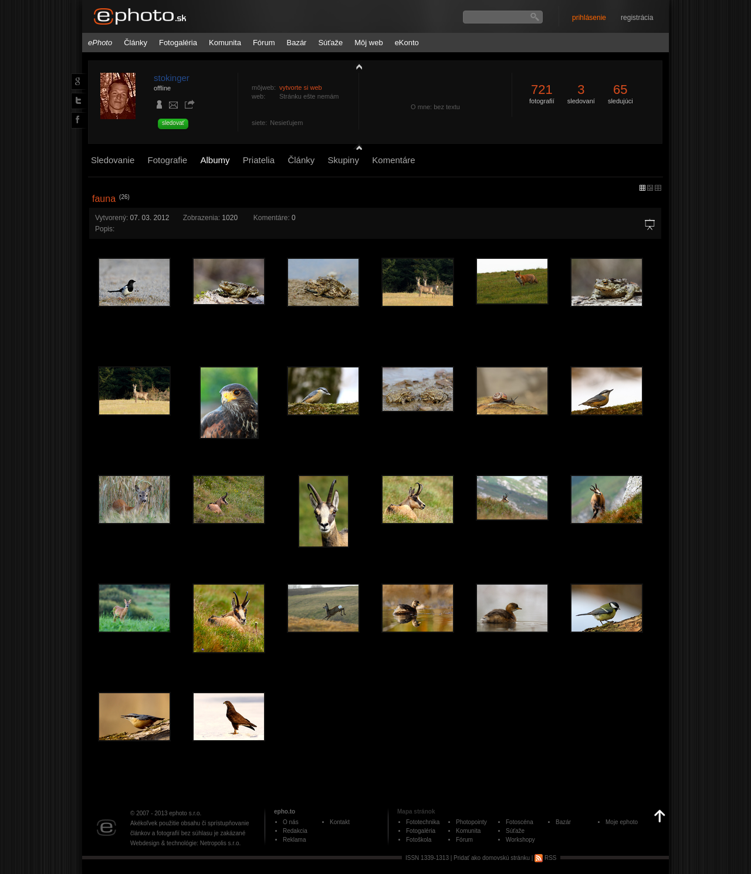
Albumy (214, 160)
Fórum (264, 42)
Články (135, 42)
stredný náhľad (658, 188)
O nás (291, 822)
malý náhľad (650, 188)
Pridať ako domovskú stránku (492, 858)
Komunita (225, 42)
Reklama (294, 839)
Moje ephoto (621, 822)
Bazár (296, 42)
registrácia (637, 18)
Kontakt (340, 822)
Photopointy (471, 822)
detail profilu (356, 145)
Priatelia (259, 160)
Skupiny (343, 160)
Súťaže (330, 42)
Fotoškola (418, 839)
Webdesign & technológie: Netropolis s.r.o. (185, 843)
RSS (545, 858)
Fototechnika (422, 822)
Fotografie (168, 160)
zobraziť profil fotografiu (356, 66)
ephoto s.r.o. (185, 813)
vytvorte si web (300, 87)
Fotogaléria (178, 42)
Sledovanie (112, 160)
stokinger (172, 78)
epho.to (284, 811)
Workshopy (520, 839)
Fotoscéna (519, 822)
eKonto (407, 42)
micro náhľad (642, 188)
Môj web (368, 42)
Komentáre (393, 160)
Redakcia (295, 831)
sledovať (173, 123)
